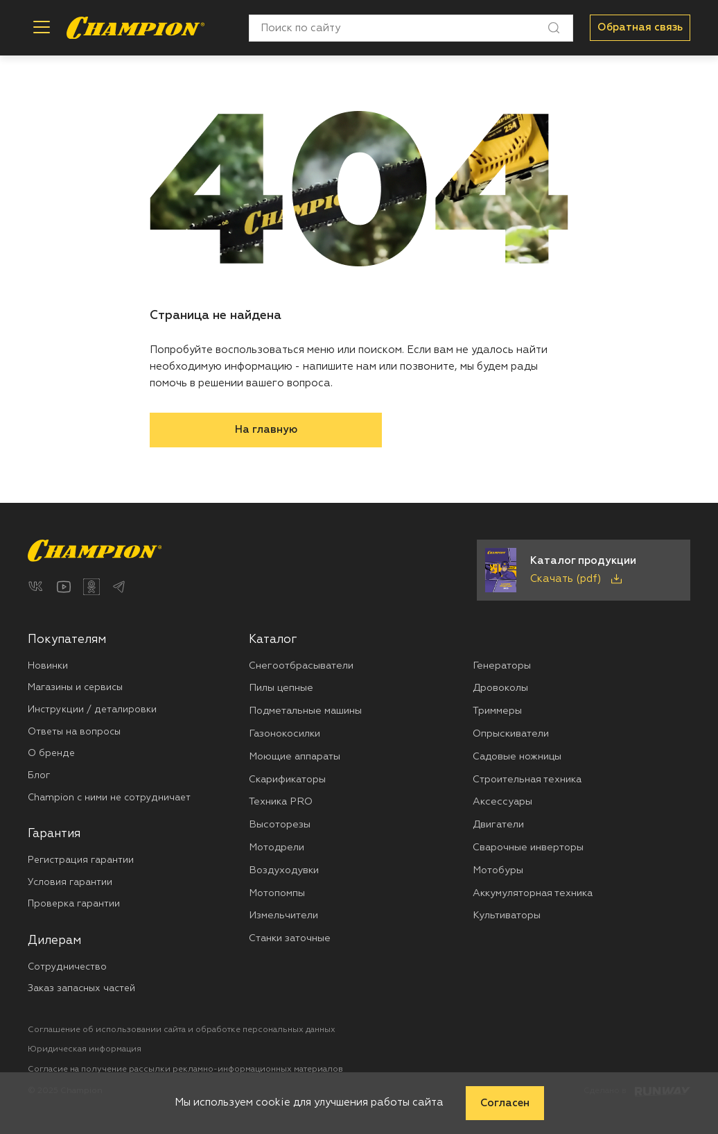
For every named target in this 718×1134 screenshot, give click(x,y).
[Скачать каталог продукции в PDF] (583, 570)
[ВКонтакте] (36, 587)
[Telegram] (119, 587)
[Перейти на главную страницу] (135, 28)
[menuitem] (138, 718)
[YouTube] (64, 587)
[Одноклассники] (91, 587)
